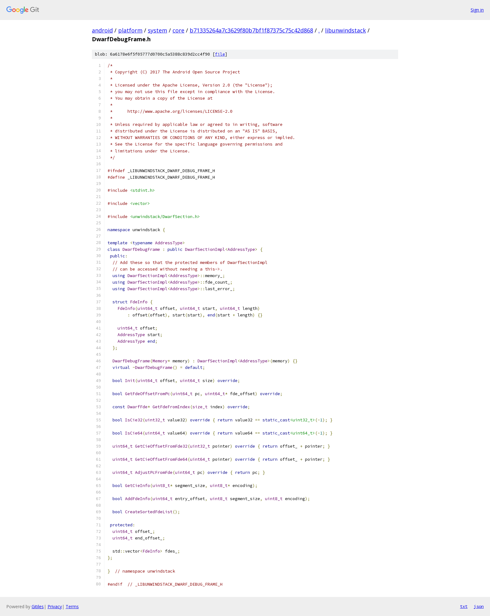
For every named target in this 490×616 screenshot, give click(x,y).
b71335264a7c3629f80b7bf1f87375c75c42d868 (251, 30)
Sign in (477, 10)
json (479, 606)
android (102, 30)
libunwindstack (345, 30)
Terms (72, 606)
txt (464, 606)
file (220, 54)
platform (130, 30)
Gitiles (38, 606)
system (157, 30)
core (178, 30)
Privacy (55, 606)
